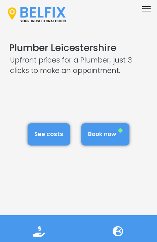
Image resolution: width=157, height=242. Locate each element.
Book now (105, 133)
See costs (48, 134)
